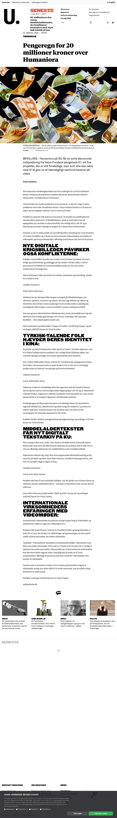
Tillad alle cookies (101, 813)
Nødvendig (10, 809)
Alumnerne (65, 9)
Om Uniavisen (94, 9)
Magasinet (65, 12)
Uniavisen (6, 2)
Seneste (42, 10)
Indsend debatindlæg (69, 15)
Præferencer (23, 809)
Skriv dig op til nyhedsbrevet (99, 12)
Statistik (35, 809)
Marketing (46, 809)
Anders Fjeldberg (29, 182)
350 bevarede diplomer (55, 445)
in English (111, 2)
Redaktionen (65, 791)
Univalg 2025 (66, 18)
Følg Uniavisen (94, 15)
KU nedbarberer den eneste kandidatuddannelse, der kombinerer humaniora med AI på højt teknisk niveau (41, 23)
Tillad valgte (77, 813)
